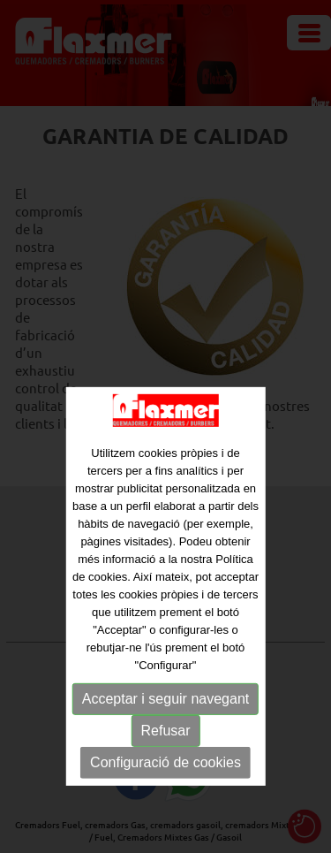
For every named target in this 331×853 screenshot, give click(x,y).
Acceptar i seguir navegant (165, 718)
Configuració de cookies (165, 781)
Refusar (165, 750)
